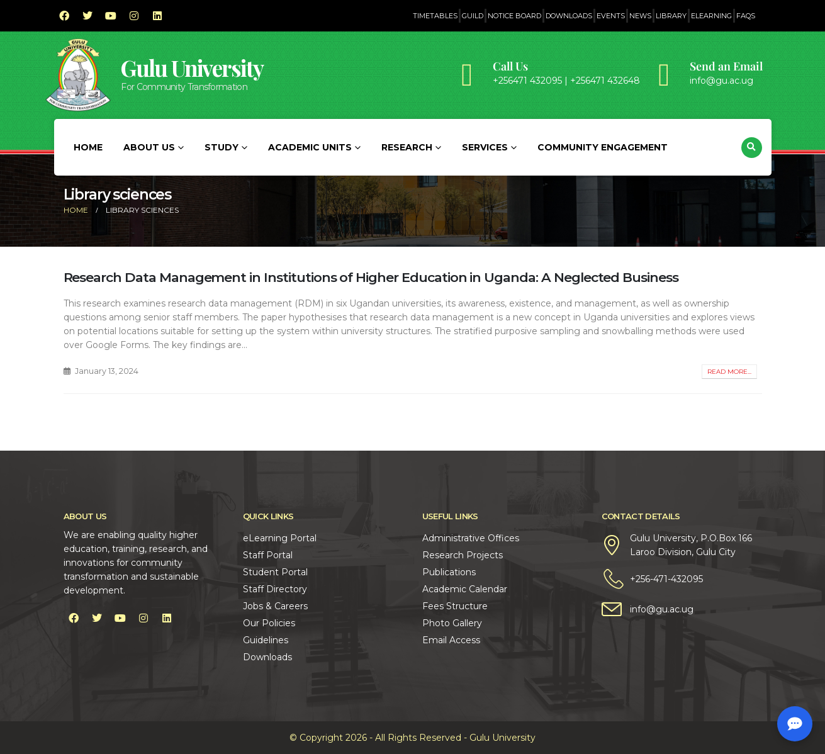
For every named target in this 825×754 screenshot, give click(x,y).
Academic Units (310, 147)
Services (485, 147)
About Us (149, 147)
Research (406, 147)
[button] (751, 147)
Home (88, 147)
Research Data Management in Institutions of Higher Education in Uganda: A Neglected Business (371, 277)
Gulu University (192, 67)
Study (222, 147)
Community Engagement (602, 147)
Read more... (729, 372)
